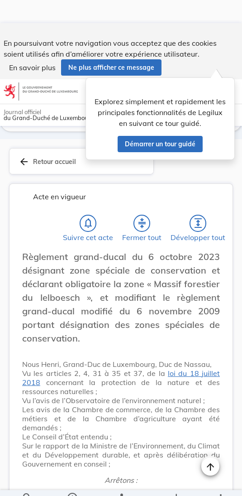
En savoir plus (32, 44)
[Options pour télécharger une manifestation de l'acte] (176, 481)
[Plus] (220, 481)
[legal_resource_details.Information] (71, 481)
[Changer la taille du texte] (210, 244)
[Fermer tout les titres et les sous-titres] (142, 200)
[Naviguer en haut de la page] (210, 443)
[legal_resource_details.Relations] (121, 481)
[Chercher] (27, 481)
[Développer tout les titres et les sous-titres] (198, 200)
